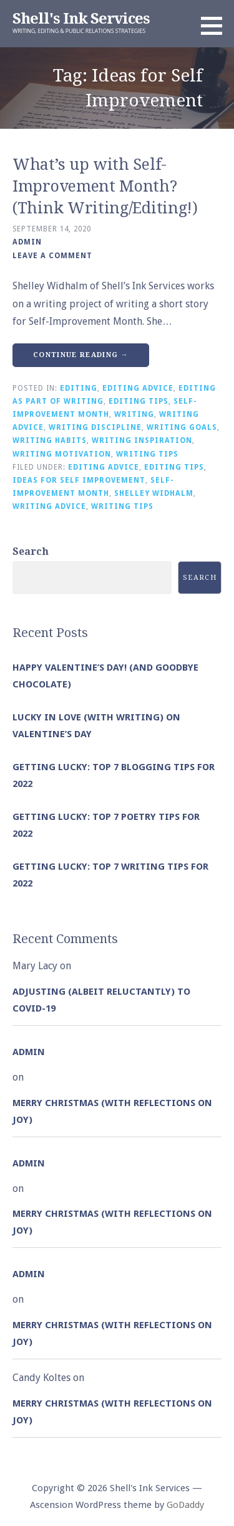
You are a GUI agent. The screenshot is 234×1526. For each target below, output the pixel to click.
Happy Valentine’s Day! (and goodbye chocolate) (105, 676)
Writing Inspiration (142, 440)
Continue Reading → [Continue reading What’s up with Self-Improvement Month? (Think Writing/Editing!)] (81, 355)
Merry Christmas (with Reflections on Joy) (112, 1111)
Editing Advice (137, 388)
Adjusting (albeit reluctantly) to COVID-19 (101, 1000)
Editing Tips (138, 401)
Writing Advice (49, 506)
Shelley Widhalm (153, 493)
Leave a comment (52, 255)
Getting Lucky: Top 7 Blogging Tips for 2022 (113, 775)
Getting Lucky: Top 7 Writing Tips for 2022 (110, 875)
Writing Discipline (95, 427)
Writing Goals (182, 427)
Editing (78, 388)
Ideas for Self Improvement (78, 480)
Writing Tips (147, 454)
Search (30, 551)
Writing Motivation (61, 454)
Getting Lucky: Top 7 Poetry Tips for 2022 (106, 825)
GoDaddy (185, 1504)
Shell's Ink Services (81, 18)
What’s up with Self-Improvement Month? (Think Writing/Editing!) (105, 186)
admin (27, 242)
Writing (134, 414)
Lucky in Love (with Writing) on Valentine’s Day (96, 726)
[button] (216, 25)
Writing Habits (49, 440)
